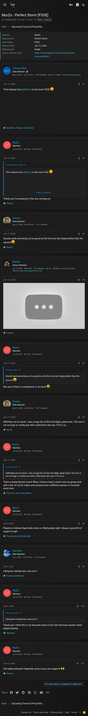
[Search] (83, 4)
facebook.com (75, 75)
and (18, 493)
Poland (58, 75)
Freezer (16, 218)
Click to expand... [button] (44, 192)
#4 (83, 280)
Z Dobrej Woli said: (14, 165)
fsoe (40, 19)
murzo (48, 19)
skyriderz (17, 550)
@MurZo (26, 89)
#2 (83, 158)
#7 (83, 460)
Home (74, 712)
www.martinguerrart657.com (31, 271)
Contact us (26, 712)
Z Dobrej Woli (10, 19)
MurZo (16, 142)
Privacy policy (56, 712)
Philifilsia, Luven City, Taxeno (64, 268)
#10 (83, 606)
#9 (83, 566)
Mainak (16, 261)
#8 (83, 523)
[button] (5, 5)
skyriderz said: (12, 613)
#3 (83, 234)
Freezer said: (12, 370)
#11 (83, 663)
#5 (83, 363)
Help (67, 712)
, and (20, 128)
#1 (83, 84)
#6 (83, 417)
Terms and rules (40, 712)
